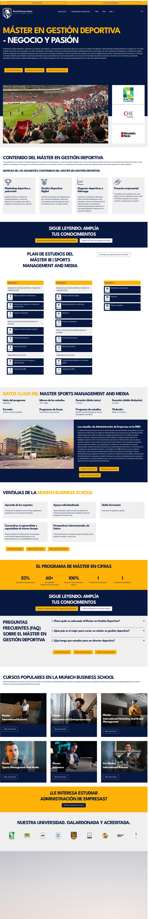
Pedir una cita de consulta (57, 70)
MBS (111, 12)
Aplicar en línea (37, 3)
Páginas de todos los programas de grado (96, 240)
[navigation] (142, 11)
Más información (10, 729)
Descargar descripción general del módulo (113, 255)
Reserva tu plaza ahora (34, 70)
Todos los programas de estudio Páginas (96, 608)
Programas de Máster (81, 12)
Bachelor (62, 12)
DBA (103, 11)
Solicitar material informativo (74, 805)
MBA (97, 11)
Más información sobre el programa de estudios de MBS (56, 240)
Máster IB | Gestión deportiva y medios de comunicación (57, 609)
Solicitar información (110, 3)
